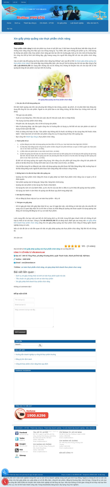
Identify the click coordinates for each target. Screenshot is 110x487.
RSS (25, 450)
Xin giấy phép (62, 23)
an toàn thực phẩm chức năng (32, 267)
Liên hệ (15, 2)
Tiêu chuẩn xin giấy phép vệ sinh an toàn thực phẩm (34, 279)
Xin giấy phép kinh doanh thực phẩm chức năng (33, 281)
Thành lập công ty (30, 23)
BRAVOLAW (93, 474)
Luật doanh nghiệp (77, 23)
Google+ (25, 444)
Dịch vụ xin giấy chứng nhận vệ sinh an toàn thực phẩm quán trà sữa (40, 276)
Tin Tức (9, 29)
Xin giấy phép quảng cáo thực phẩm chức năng (42, 38)
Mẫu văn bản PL (93, 23)
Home (9, 23)
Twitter (25, 439)
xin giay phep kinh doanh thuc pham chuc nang (63, 267)
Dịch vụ (17, 23)
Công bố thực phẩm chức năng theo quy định (32, 364)
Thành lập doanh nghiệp (52, 428)
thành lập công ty (32, 137)
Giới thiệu (6, 2)
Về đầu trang (101, 474)
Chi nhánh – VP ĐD (47, 23)
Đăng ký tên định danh (24, 359)
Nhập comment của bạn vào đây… (34, 317)
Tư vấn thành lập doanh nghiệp (74, 428)
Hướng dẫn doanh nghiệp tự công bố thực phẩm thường (36, 354)
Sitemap (23, 2)
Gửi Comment (20, 332)
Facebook (25, 433)
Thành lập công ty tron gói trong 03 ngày (21, 474)
